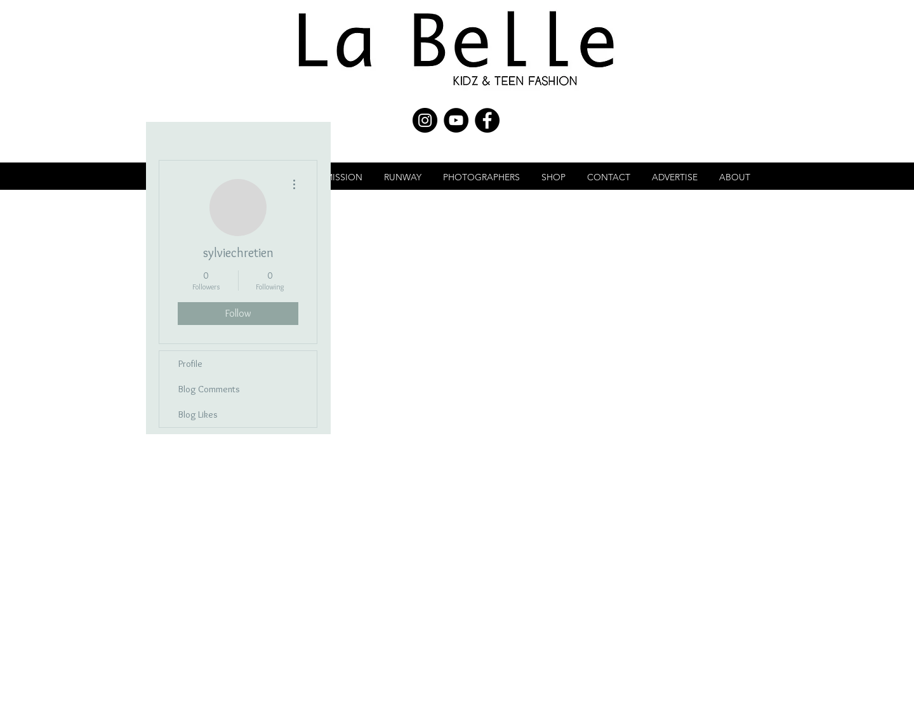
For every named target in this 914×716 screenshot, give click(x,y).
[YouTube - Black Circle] (456, 120)
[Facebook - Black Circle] (487, 120)
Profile (190, 363)
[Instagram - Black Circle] (425, 120)
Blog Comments (209, 389)
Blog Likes (198, 414)
